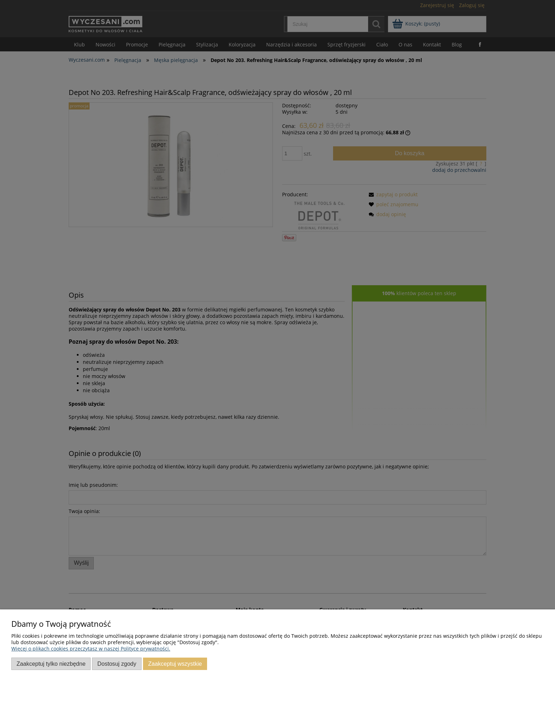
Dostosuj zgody (116, 663)
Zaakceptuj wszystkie (175, 663)
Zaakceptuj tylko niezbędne (51, 663)
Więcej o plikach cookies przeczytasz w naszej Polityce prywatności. (90, 648)
